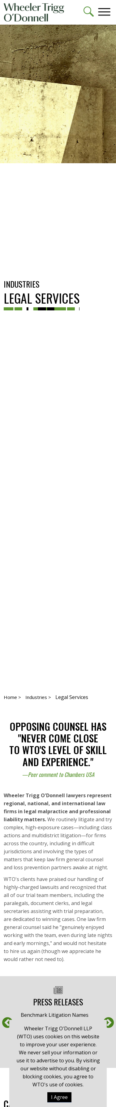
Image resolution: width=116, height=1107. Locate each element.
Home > (12, 697)
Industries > (38, 697)
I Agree (59, 1097)
